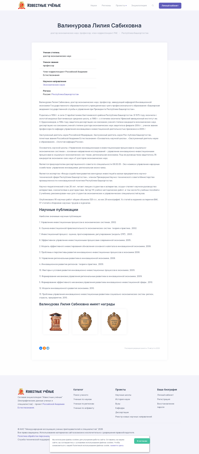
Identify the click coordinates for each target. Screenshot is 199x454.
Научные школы (123, 395)
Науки (94, 5)
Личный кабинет (170, 5)
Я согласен (142, 441)
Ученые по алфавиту (83, 408)
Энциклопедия (139, 5)
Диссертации (122, 412)
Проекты (120, 5)
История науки (122, 399)
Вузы (117, 403)
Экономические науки (54, 84)
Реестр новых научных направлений (133, 416)
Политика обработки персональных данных (40, 436)
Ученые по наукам (82, 399)
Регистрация (163, 399)
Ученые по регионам (83, 403)
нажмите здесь (117, 445)
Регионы (106, 5)
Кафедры (120, 408)
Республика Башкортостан (65, 94)
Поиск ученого (80, 395)
